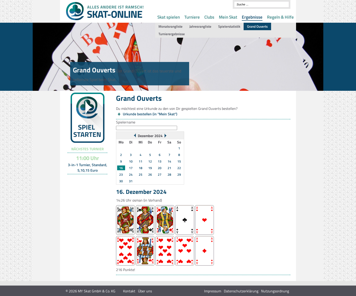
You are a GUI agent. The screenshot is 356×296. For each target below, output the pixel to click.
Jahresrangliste (200, 26)
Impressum (212, 291)
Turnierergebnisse (171, 34)
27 (159, 174)
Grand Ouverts (257, 26)
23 (121, 174)
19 (150, 167)
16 (121, 167)
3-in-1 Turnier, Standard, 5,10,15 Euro (87, 167)
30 (121, 181)
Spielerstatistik (229, 26)
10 (131, 161)
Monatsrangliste (170, 26)
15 (179, 161)
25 (140, 174)
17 (131, 167)
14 (169, 161)
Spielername (125, 122)
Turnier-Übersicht (85, 180)
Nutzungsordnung (275, 291)
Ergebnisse (252, 17)
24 (131, 174)
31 (131, 181)
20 (159, 167)
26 (150, 174)
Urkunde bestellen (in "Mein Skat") (150, 114)
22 (179, 167)
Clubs (209, 17)
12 (150, 161)
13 (159, 161)
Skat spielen (168, 17)
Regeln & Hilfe (280, 17)
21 (169, 167)
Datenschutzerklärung (241, 291)
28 (169, 174)
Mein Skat (228, 17)
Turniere (192, 17)
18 (140, 167)
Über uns (145, 291)
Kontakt (129, 291)
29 (179, 174)
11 (140, 161)
